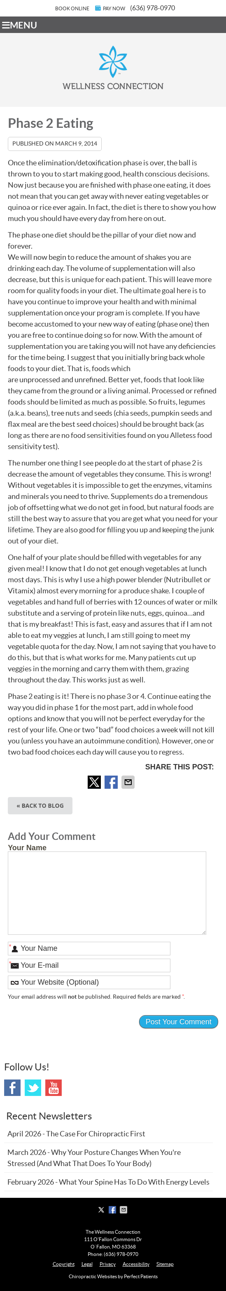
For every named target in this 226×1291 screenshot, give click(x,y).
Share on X (95, 782)
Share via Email (128, 782)
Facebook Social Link (12, 1087)
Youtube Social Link (53, 1087)
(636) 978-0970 (152, 8)
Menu (19, 25)
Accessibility (136, 1264)
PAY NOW (110, 8)
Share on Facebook (112, 782)
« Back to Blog (40, 805)
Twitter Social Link (33, 1087)
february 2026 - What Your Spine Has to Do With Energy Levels (108, 1182)
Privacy (108, 1264)
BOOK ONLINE (72, 8)
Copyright (64, 1264)
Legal (87, 1264)
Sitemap (165, 1264)
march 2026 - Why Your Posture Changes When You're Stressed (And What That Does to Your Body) (94, 1158)
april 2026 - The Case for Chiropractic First (76, 1133)
